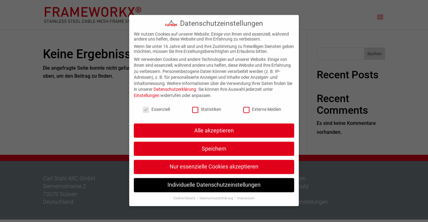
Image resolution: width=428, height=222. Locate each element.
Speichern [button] (214, 145)
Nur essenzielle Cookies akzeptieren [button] (214, 163)
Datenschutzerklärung (175, 86)
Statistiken (206, 105)
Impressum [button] (246, 195)
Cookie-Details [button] (184, 195)
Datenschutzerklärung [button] (217, 195)
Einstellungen (146, 92)
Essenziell (156, 105)
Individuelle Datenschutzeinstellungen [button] (214, 182)
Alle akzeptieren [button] (214, 127)
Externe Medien (262, 105)
